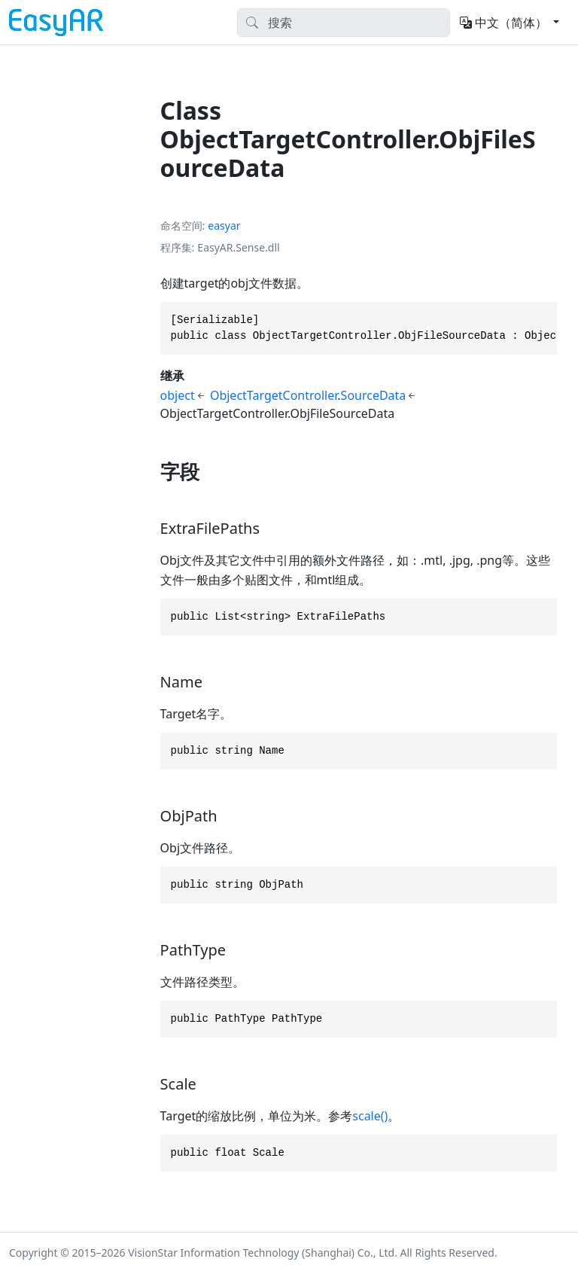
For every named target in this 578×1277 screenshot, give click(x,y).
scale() (370, 1116)
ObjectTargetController (273, 395)
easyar (224, 225)
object (177, 395)
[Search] (343, 22)
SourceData (373, 395)
